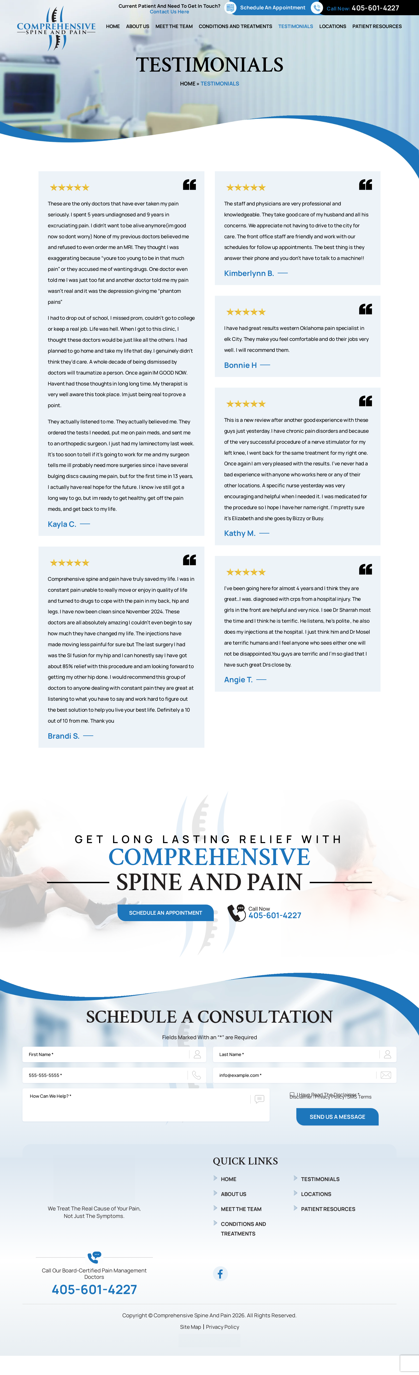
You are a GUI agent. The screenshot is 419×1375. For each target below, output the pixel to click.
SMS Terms (360, 1103)
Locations (332, 26)
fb (220, 1292)
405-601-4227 (375, 7)
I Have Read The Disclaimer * (328, 1111)
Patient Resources (377, 26)
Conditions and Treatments (235, 26)
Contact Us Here (169, 11)
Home (113, 26)
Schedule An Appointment (272, 7)
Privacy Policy (330, 1103)
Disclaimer (301, 1103)
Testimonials (295, 26)
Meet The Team (174, 26)
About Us (137, 26)
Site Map (190, 1346)
